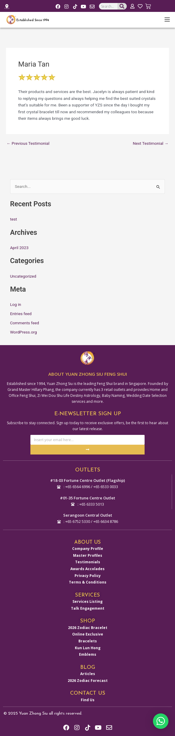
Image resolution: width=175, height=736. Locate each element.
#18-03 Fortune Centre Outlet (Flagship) (87, 480)
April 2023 (19, 247)
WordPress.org (23, 332)
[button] (160, 721)
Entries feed (21, 313)
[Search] (122, 6)
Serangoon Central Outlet (87, 515)
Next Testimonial (150, 143)
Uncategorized (23, 276)
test (13, 219)
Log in (15, 304)
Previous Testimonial (28, 143)
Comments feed (24, 322)
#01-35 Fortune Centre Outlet (87, 498)
